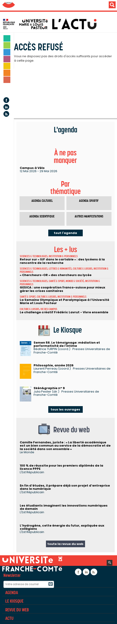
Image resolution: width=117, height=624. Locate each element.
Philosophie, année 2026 (54, 365)
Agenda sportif (89, 201)
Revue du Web (17, 610)
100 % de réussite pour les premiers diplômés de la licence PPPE (61, 467)
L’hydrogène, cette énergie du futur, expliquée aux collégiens (62, 527)
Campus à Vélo (32, 168)
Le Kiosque (14, 601)
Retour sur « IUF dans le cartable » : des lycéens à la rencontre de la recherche (62, 261)
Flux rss (6, 114)
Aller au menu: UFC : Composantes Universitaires (8, 5)
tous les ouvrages (65, 409)
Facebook (6, 100)
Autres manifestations (89, 216)
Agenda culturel (42, 201)
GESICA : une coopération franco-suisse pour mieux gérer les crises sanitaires (62, 289)
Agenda (7, 90)
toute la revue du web (65, 544)
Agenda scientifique (41, 216)
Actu (9, 618)
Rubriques (14, 584)
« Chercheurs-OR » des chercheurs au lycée (55, 275)
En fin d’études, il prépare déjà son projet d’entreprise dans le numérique (65, 487)
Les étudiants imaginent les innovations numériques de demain (64, 507)
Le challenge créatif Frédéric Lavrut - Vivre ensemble (64, 312)
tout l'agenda (65, 233)
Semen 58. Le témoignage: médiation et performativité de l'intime (67, 344)
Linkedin (6, 107)
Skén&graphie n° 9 (49, 388)
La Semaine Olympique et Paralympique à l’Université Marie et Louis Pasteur (64, 301)
